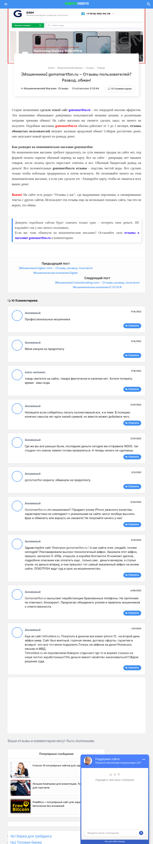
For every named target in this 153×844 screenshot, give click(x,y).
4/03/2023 (135, 487)
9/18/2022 (136, 356)
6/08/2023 (135, 576)
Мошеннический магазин (40, 88)
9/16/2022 (136, 297)
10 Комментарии (121, 88)
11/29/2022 (135, 390)
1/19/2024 (136, 614)
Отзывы (63, 88)
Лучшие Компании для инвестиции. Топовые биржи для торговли (64, 771)
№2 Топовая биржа (26, 828)
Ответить (133, 311)
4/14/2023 (136, 525)
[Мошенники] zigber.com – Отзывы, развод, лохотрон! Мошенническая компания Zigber (41, 272)
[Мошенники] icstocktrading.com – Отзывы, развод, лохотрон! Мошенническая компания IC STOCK (112, 272)
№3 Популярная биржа (29, 834)
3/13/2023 (136, 457)
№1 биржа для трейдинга (31, 822)
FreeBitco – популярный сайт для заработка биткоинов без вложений (59, 789)
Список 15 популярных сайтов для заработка (60, 751)
